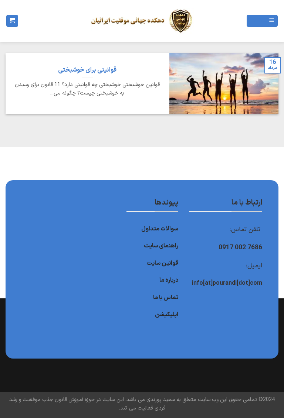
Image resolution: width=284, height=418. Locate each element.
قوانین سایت (162, 263)
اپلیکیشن (166, 314)
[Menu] (262, 21)
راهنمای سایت (161, 245)
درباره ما (168, 280)
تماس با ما (165, 297)
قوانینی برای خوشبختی (87, 70)
